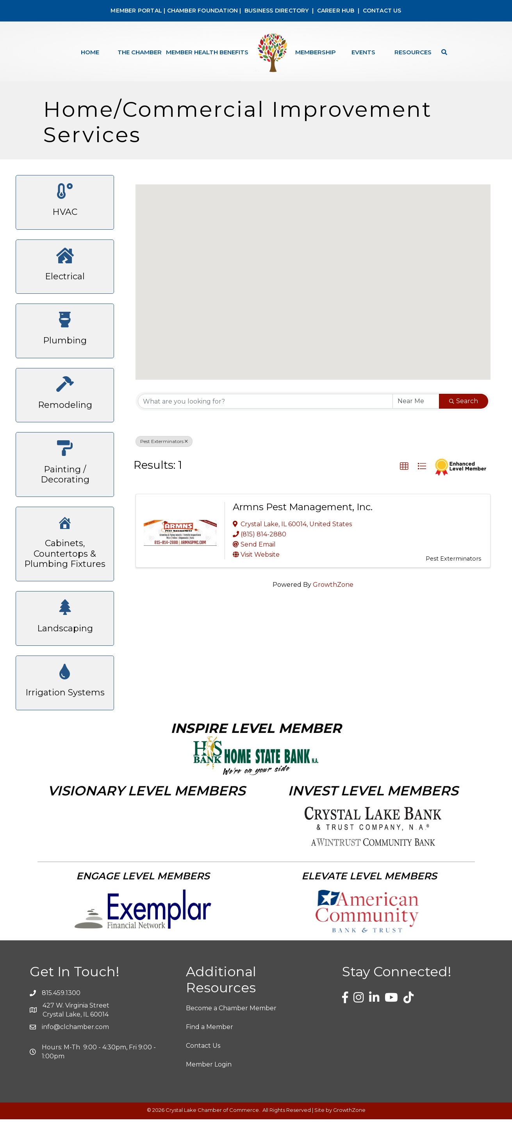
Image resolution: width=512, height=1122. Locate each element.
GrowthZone (333, 587)
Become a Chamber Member (231, 1011)
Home (90, 52)
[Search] (442, 52)
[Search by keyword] (265, 404)
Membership (315, 52)
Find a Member (209, 1029)
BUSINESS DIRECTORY (276, 10)
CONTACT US (382, 10)
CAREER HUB (336, 10)
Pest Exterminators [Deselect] (164, 444)
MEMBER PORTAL (136, 10)
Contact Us (203, 1048)
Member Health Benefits (207, 52)
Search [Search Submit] (463, 403)
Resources (413, 52)
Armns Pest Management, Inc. (303, 509)
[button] (313, 277)
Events (363, 52)
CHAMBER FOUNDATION (202, 10)
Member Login (209, 1067)
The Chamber (140, 52)
